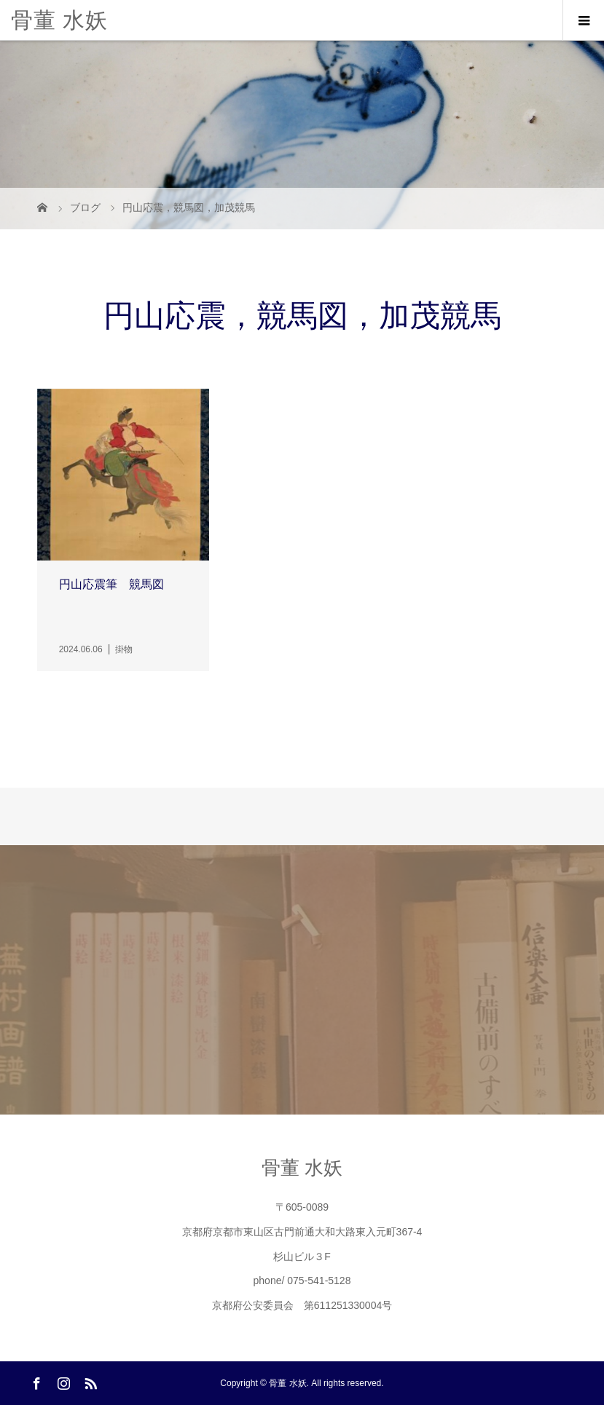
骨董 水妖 (59, 20)
